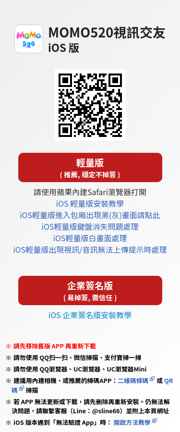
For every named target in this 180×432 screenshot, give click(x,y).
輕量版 (90, 167)
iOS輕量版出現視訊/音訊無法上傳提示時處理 (90, 249)
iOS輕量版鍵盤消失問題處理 (90, 226)
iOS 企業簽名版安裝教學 (90, 315)
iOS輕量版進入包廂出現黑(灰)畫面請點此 (90, 215)
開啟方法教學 (131, 422)
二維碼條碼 (133, 380)
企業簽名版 (90, 290)
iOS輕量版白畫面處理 (90, 238)
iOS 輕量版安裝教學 (90, 203)
